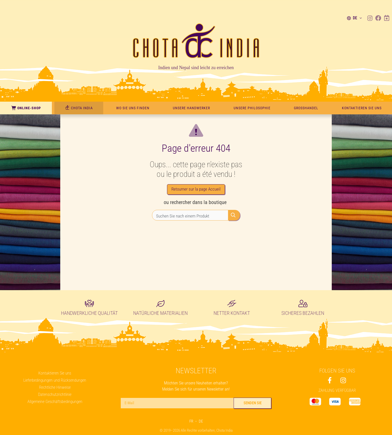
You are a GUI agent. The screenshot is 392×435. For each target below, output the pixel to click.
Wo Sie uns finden (132, 108)
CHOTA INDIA (79, 107)
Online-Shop (26, 108)
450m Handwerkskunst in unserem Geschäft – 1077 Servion (58, 5)
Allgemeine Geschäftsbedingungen (54, 401)
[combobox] (190, 217)
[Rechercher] (234, 217)
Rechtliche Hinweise (55, 387)
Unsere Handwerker (191, 108)
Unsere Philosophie (252, 108)
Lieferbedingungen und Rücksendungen (54, 380)
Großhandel (306, 108)
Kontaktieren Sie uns (362, 108)
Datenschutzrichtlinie (54, 394)
